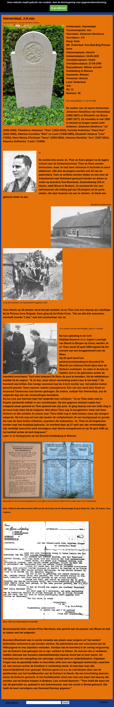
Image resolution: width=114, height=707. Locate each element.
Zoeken (65, 702)
